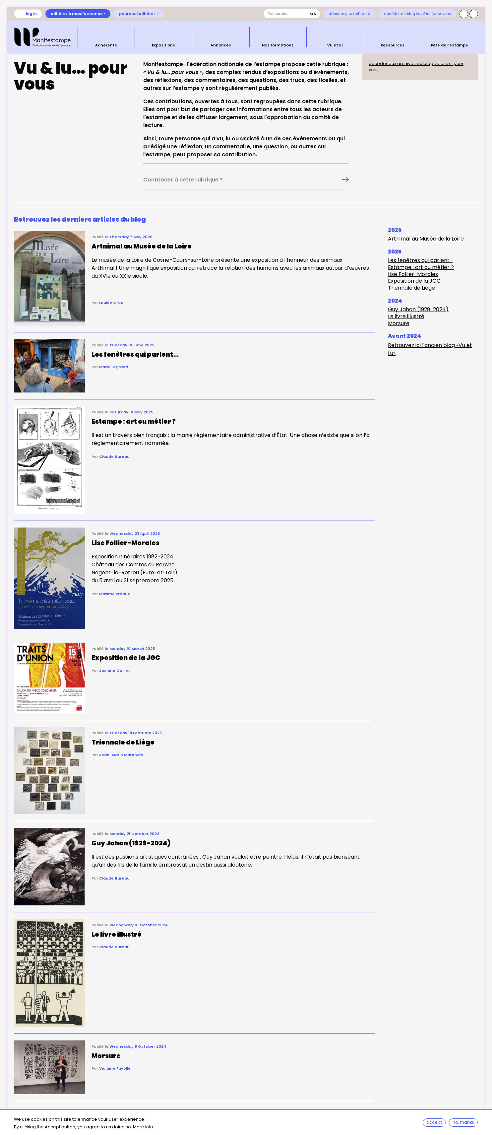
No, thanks (463, 1122)
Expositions (163, 44)
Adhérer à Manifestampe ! (78, 13)
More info (143, 1127)
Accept (434, 1122)
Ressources (392, 44)
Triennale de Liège (411, 288)
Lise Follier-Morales (413, 274)
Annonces (221, 44)
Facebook (473, 14)
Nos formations (278, 44)
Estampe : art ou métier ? (421, 267)
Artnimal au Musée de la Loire (426, 239)
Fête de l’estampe (449, 44)
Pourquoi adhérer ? (138, 13)
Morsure (398, 323)
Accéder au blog (417, 13)
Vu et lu (335, 44)
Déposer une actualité (349, 13)
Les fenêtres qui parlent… (420, 260)
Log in (31, 13)
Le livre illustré (406, 316)
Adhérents (106, 44)
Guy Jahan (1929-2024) (418, 309)
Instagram (464, 14)
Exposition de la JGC (414, 281)
